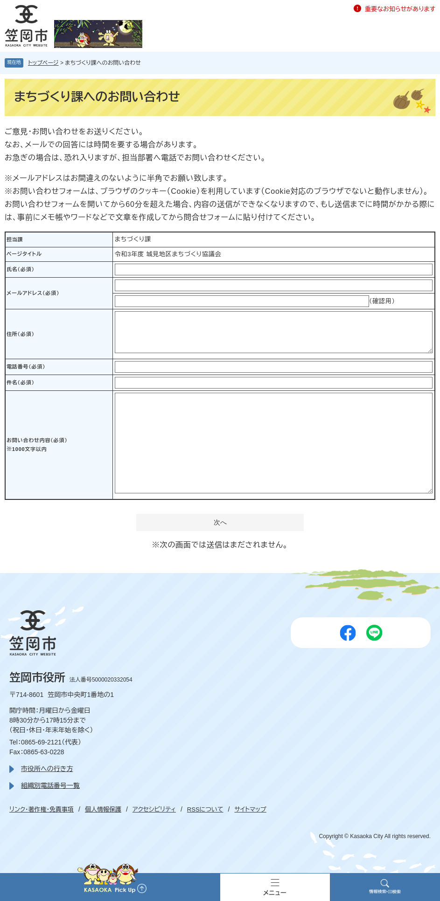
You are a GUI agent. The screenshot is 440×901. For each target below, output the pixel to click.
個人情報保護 (103, 809)
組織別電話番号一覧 (50, 785)
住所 (21, 334)
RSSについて (205, 809)
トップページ (43, 63)
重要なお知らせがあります (400, 9)
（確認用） (382, 301)
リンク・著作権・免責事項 (41, 809)
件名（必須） (21, 382)
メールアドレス (33, 293)
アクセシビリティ (154, 809)
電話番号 (26, 366)
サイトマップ (250, 809)
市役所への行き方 (47, 768)
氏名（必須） (21, 269)
